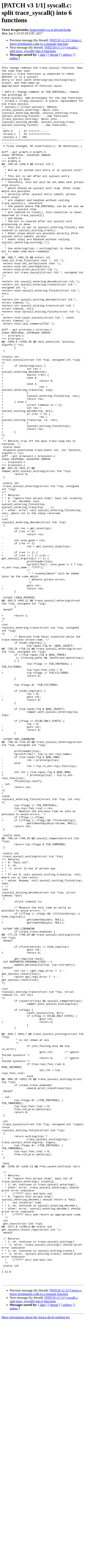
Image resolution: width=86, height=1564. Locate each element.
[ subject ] (67, 54)
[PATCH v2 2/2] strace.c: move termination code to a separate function (46, 42)
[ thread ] (54, 54)
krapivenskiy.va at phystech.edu (50, 30)
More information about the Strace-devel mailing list (36, 1560)
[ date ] (42, 54)
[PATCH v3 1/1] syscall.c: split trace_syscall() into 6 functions (44, 49)
